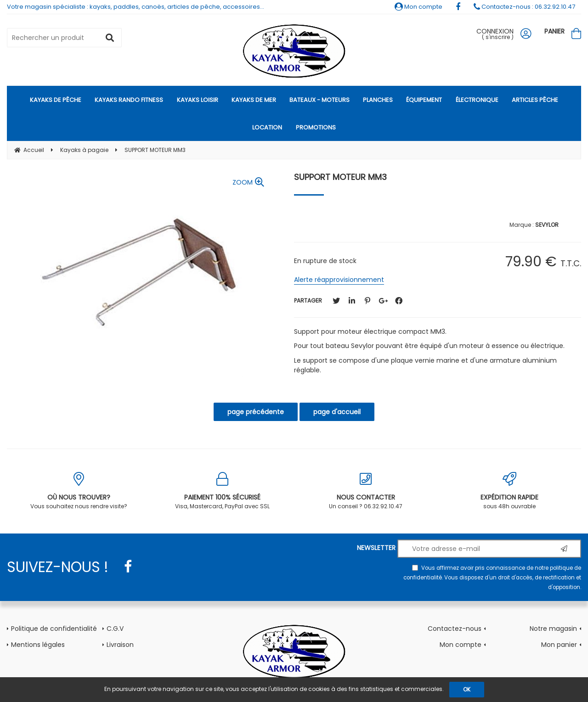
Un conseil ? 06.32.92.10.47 (366, 491)
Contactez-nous (454, 628)
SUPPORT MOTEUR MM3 (340, 177)
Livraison (120, 644)
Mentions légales (38, 644)
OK (466, 689)
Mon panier (559, 644)
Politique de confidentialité (54, 628)
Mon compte (418, 6)
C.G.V (115, 628)
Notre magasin (553, 628)
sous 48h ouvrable (510, 491)
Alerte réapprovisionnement (339, 279)
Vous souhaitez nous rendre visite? (79, 491)
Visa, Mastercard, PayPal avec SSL (222, 491)
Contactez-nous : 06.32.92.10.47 (524, 6)
